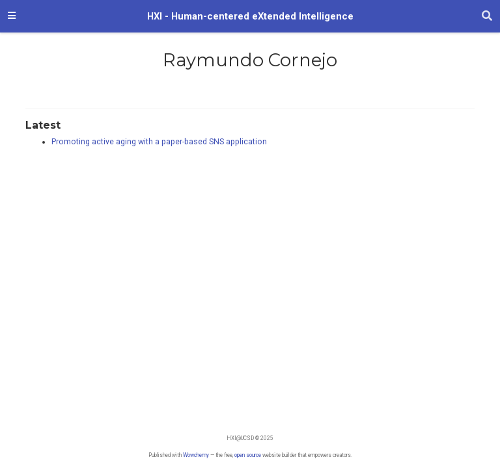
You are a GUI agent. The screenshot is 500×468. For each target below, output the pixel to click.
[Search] (487, 16)
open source (247, 455)
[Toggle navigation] (12, 16)
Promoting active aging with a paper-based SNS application (159, 141)
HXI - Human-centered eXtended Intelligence (250, 16)
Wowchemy (196, 455)
